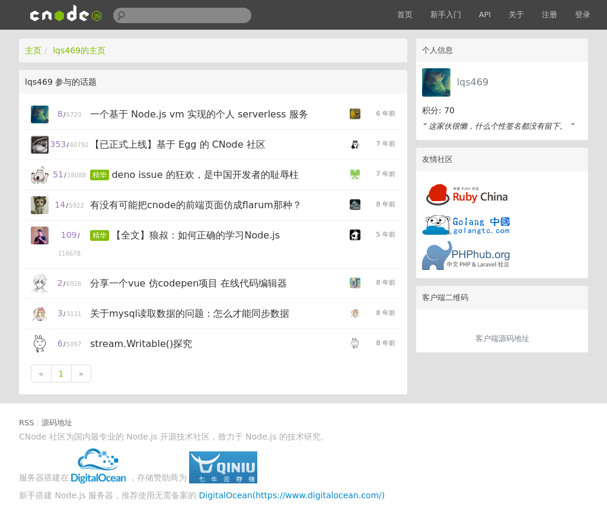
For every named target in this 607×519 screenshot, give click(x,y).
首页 (405, 14)
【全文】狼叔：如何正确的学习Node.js (195, 235)
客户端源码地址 (502, 338)
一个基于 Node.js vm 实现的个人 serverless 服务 (199, 114)
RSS (26, 422)
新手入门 (445, 14)
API (485, 14)
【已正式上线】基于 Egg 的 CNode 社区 (178, 144)
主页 (33, 50)
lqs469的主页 (79, 50)
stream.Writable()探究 (141, 343)
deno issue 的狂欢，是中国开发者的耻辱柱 (204, 174)
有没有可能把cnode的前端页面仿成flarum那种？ (196, 205)
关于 (516, 14)
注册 (549, 14)
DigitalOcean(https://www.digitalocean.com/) (292, 495)
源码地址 (56, 422)
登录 (582, 14)
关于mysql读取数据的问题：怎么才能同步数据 (189, 313)
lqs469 (472, 82)
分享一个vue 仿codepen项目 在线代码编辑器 (188, 283)
